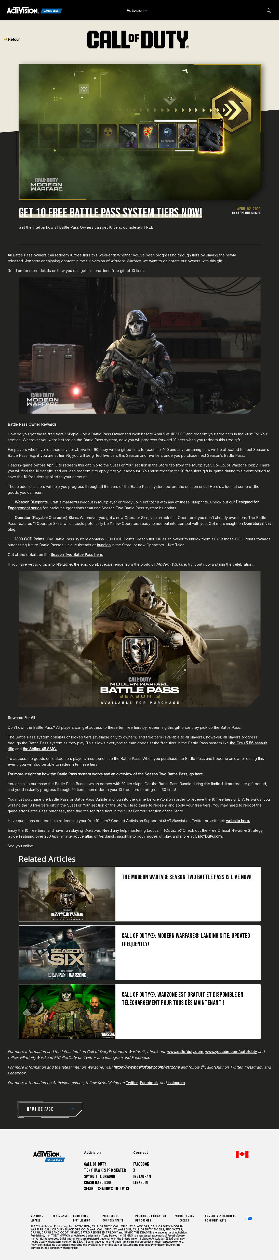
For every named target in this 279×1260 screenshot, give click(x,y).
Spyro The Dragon (99, 1176)
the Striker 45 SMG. (40, 748)
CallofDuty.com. (209, 836)
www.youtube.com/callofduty (231, 1051)
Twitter (132, 1082)
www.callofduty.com (185, 1051)
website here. (238, 820)
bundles (104, 544)
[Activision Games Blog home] (49, 1156)
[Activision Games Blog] (34, 10)
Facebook (149, 1082)
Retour (12, 39)
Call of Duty (95, 1164)
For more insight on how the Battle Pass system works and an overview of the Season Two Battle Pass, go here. (106, 774)
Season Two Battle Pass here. (77, 554)
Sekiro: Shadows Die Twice (107, 1188)
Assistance (60, 1216)
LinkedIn (140, 1182)
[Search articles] (269, 10)
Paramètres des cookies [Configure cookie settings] (184, 1218)
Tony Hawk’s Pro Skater (105, 1170)
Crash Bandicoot (98, 1182)
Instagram (176, 1082)
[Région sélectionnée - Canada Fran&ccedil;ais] (242, 1154)
